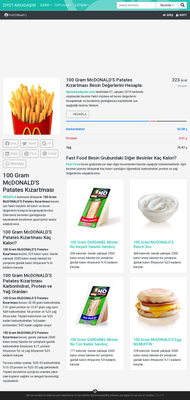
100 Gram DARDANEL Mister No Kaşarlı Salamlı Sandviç (94, 244)
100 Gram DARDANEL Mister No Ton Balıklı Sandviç (94, 341)
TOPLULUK (61, 5)
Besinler (166, 5)
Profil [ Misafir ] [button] (15, 15)
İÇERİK (44, 5)
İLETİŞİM (80, 5)
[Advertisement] (95, 49)
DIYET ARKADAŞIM (19, 5)
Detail (159, 395)
